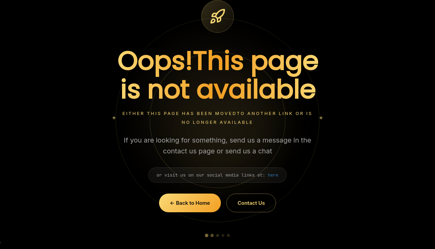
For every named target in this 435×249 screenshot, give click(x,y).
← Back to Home (190, 203)
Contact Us (251, 203)
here (273, 175)
